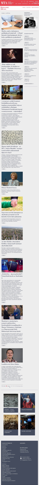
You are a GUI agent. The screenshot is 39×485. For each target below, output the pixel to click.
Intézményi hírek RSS (24, 450)
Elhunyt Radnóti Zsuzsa (9, 187)
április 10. (27, 66)
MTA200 (19, 3)
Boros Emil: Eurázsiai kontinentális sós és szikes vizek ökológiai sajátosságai (30, 50)
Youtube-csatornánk (6, 469)
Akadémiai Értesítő (5, 466)
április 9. (26, 47)
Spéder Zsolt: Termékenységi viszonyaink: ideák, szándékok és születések (29, 55)
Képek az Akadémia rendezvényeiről (9, 471)
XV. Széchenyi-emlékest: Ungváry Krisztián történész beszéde (30, 45)
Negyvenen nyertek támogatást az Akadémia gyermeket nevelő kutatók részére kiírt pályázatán (12, 214)
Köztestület (25, 3)
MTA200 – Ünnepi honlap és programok (10, 410)
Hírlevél (24, 7)
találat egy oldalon (19, 386)
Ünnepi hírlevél (5, 444)
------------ (4, 462)
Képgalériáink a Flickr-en (26, 460)
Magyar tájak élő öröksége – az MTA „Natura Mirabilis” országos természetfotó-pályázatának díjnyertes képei (12, 149)
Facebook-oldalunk (25, 457)
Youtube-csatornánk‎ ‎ (26, 431)
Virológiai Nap (26, 80)
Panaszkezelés (5, 451)
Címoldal (3, 13)
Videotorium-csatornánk (6, 479)
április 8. (27, 36)
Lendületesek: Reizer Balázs (10, 364)
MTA (16, 3)
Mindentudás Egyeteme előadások (8, 480)
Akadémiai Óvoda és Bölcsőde (8, 457)
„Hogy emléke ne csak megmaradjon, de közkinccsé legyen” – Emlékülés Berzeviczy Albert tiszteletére (11, 67)
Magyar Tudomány (5, 465)
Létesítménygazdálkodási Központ (8, 454)
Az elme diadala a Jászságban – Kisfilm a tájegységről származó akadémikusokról (12, 243)
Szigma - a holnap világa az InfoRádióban (10, 473)
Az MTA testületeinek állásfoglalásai (9, 468)
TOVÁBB (4, 45)
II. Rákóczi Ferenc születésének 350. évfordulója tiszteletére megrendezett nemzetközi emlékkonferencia (30, 70)
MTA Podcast (4, 475)
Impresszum (4, 447)
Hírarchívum (4, 464)
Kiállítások (28, 7)
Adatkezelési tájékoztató (6, 450)
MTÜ (30, 3)
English (36, 1)
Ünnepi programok (35, 7)
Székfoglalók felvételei (6, 472)
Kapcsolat (31, 1)
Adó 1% (3, 459)
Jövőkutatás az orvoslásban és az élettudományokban (30, 76)
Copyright (4, 448)
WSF (32, 3)
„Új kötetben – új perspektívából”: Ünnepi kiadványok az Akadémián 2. (12, 276)
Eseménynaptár (28, 33)
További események (29, 83)
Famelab (3, 476)
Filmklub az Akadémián (6, 477)
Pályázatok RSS (23, 449)
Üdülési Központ (5, 455)
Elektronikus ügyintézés (6, 453)
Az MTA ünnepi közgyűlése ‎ (8, 431)
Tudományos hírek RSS (24, 452)
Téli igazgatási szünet (6, 461)
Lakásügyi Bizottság (6, 458)
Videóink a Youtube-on (26, 458)
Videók (35, 3)
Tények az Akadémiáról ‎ (26, 409)
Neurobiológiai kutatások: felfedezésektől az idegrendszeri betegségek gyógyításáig (30, 38)
